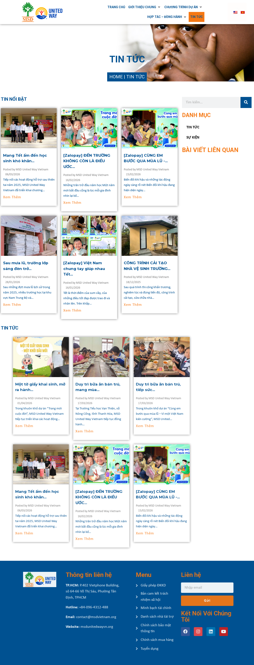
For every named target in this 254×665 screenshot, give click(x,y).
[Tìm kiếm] (246, 102)
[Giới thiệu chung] (156, 7)
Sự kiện (192, 137)
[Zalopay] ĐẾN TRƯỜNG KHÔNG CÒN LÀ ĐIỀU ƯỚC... (101, 161)
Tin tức (192, 127)
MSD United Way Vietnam (46, 169)
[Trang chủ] (127, 7)
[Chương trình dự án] (195, 7)
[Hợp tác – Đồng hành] (178, 17)
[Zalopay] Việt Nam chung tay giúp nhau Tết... (99, 268)
